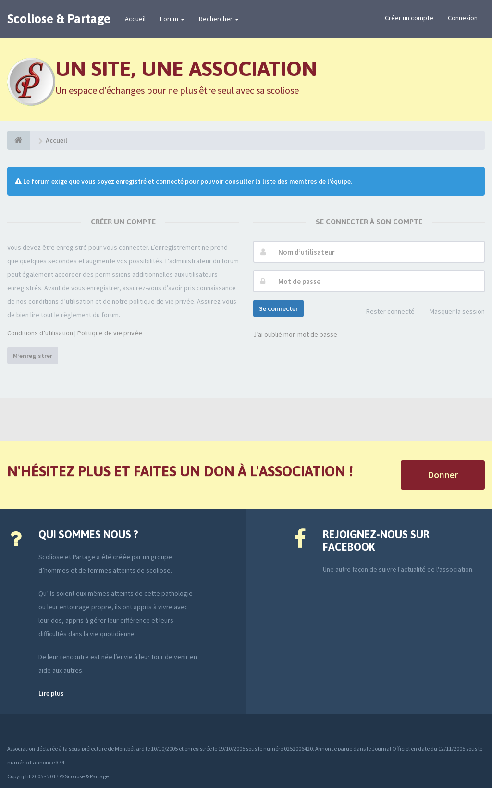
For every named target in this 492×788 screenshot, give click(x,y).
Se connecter (278, 308)
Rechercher (219, 18)
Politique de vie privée (109, 333)
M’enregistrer (32, 355)
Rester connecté (385, 312)
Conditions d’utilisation (40, 333)
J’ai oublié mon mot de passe (295, 334)
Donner (443, 474)
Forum (172, 18)
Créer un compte (409, 17)
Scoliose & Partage (59, 19)
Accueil (135, 18)
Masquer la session (452, 312)
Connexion (463, 17)
